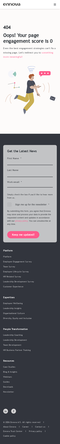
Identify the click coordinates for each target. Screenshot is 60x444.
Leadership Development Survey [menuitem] (18, 281)
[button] (55, 4)
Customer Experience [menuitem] (13, 286)
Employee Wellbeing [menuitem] (13, 303)
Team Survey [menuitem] (9, 266)
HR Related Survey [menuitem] (12, 276)
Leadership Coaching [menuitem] (13, 335)
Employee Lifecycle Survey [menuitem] (16, 271)
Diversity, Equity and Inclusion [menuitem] (17, 318)
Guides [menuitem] (6, 381)
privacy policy (21, 221)
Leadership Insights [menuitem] (12, 308)
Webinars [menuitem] (7, 376)
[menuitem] (9, 427)
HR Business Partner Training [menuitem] (17, 350)
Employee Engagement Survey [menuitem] (17, 261)
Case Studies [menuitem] (9, 366)
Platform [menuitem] (7, 256)
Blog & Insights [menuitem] (10, 371)
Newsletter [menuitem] (8, 391)
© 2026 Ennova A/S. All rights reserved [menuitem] (21, 422)
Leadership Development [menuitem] (15, 340)
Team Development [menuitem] (12, 345)
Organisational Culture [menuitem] (14, 313)
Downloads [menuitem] (8, 386)
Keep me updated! (23, 234)
